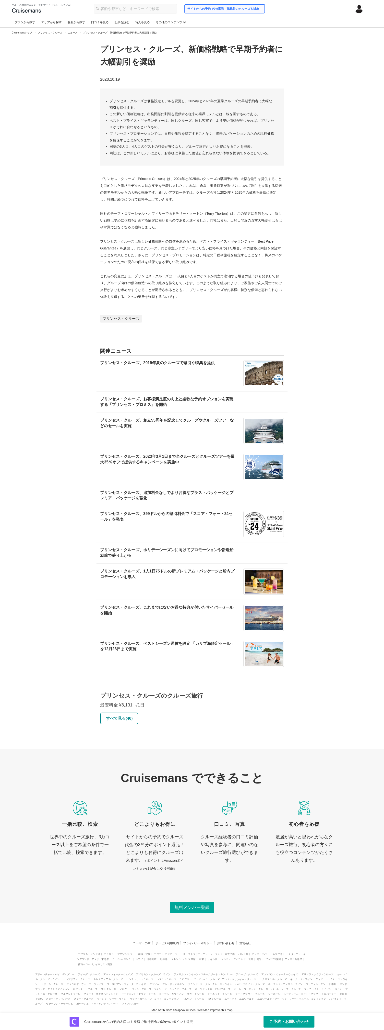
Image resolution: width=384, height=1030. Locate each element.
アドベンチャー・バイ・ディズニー (54, 974)
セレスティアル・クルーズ (108, 979)
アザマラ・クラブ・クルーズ (317, 974)
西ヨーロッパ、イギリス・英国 (95, 964)
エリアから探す (51, 22)
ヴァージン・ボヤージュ (59, 1003)
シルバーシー (329, 994)
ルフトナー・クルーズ (85, 989)
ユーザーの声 (142, 943)
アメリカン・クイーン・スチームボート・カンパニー (203, 974)
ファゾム (154, 984)
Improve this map (221, 1010)
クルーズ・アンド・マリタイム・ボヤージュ (234, 979)
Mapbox (180, 1010)
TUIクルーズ (214, 998)
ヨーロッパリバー (122, 959)
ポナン (338, 989)
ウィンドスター (130, 1003)
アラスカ (109, 954)
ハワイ (139, 959)
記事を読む (122, 22)
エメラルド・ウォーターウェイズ (85, 984)
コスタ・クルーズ (166, 979)
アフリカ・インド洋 (89, 954)
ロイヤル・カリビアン (171, 994)
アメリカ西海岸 (293, 959)
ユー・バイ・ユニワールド (239, 998)
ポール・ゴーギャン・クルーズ (251, 989)
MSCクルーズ (108, 989)
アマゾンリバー (125, 954)
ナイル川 (212, 959)
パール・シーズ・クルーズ (286, 989)
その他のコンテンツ (171, 22)
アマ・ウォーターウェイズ (118, 974)
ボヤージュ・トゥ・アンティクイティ (97, 1003)
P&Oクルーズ (223, 989)
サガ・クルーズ (195, 994)
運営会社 (245, 943)
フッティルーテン (315, 984)
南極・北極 (144, 954)
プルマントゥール (70, 994)
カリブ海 (277, 954)
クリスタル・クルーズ (274, 979)
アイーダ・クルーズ (89, 974)
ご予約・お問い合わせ (289, 1021)
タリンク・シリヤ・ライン (111, 998)
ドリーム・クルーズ (52, 984)
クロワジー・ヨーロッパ (193, 979)
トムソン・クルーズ (193, 998)
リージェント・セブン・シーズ (138, 994)
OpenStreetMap (198, 1010)
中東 (201, 959)
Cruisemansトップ (22, 32)
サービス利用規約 (167, 943)
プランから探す (25, 22)
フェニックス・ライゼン (317, 989)
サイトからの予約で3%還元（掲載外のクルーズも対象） (224, 9)
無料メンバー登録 (192, 907)
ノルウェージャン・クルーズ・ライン (140, 989)
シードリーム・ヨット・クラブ (301, 994)
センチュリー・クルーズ (139, 979)
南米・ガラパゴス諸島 (269, 959)
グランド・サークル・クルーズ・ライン (210, 984)
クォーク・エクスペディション (101, 994)
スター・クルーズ (84, 998)
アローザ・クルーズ (247, 974)
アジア (157, 954)
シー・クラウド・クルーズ (250, 994)
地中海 (164, 959)
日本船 (332, 984)
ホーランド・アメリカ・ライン (285, 984)
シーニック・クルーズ (219, 994)
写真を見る (142, 22)
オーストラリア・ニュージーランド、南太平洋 (209, 954)
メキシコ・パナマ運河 (183, 959)
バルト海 (243, 954)
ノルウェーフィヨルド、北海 (237, 959)
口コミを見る (100, 22)
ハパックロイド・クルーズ (250, 984)
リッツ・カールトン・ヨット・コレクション (154, 998)
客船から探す (76, 22)
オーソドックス (203, 989)
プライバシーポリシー (198, 943)
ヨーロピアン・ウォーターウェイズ (126, 984)
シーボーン (274, 994)
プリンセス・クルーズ (121, 318)
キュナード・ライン (301, 979)
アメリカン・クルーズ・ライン (153, 974)
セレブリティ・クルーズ (76, 979)
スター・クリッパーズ (58, 998)
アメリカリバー (260, 954)
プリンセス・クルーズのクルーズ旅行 (151, 695)
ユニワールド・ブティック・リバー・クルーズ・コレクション (291, 998)
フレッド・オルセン (173, 984)
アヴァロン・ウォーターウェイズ (279, 974)
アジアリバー (172, 954)
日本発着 (151, 959)
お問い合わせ (226, 943)
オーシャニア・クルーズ (178, 989)
